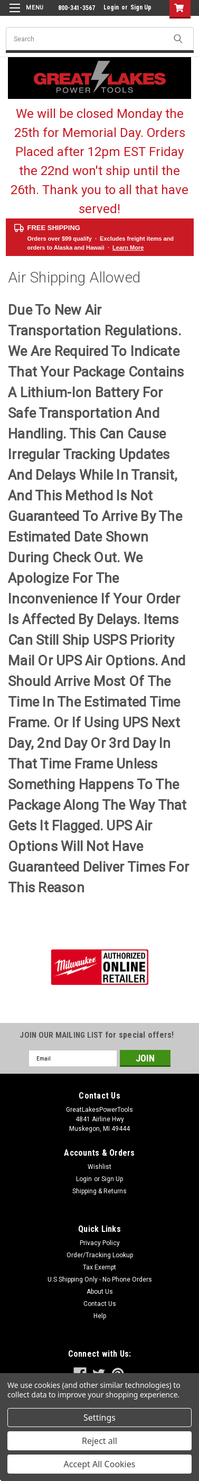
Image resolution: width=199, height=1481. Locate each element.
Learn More (128, 247)
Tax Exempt (99, 1267)
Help (99, 1316)
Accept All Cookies (100, 1464)
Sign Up (140, 7)
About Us (100, 1291)
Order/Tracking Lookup (100, 1255)
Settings (99, 1417)
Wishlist (99, 1167)
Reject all (99, 1441)
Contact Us (99, 1304)
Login (111, 7)
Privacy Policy (100, 1243)
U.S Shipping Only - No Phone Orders (100, 1279)
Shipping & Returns (99, 1191)
